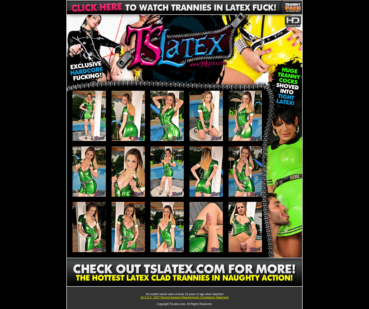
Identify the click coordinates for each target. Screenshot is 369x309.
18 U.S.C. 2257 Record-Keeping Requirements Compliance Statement (184, 297)
